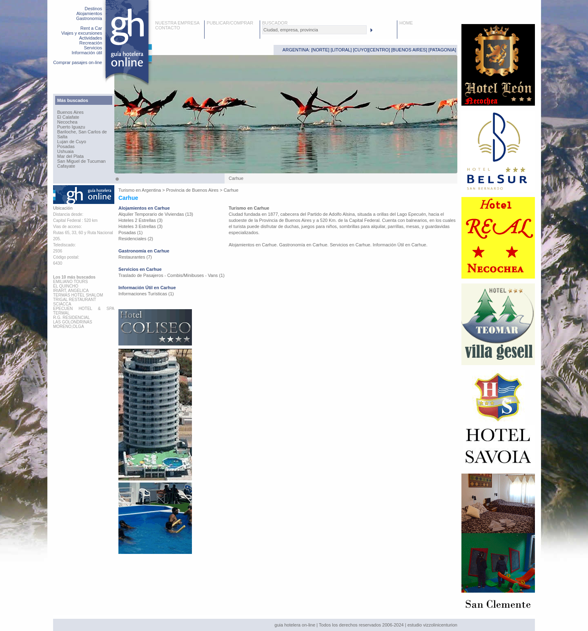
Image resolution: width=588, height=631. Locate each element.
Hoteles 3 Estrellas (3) (140, 226)
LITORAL (341, 49)
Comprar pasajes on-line (77, 62)
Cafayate (66, 166)
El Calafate (68, 117)
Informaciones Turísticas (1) (146, 293)
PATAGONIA (442, 49)
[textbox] (314, 29)
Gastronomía (89, 18)
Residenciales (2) (135, 238)
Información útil (86, 52)
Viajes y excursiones (81, 33)
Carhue (231, 190)
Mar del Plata (70, 156)
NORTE (320, 49)
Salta (62, 136)
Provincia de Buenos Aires (192, 190)
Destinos (93, 8)
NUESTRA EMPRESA (177, 22)
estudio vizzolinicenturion (432, 624)
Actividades (90, 37)
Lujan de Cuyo (71, 141)
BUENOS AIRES (409, 49)
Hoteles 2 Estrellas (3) (140, 220)
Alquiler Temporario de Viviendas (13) (155, 214)
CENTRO (379, 49)
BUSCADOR (274, 22)
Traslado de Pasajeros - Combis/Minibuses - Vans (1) (171, 275)
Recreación (90, 42)
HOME (406, 22)
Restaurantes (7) (135, 257)
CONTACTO (167, 27)
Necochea (67, 122)
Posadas (66, 146)
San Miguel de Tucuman (81, 161)
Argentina (151, 190)
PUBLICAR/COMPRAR (230, 22)
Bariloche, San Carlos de (82, 131)
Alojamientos (89, 13)
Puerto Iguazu (71, 126)
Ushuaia (65, 151)
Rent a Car (91, 28)
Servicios (93, 47)
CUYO (361, 49)
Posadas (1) (130, 232)
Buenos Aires (70, 112)
